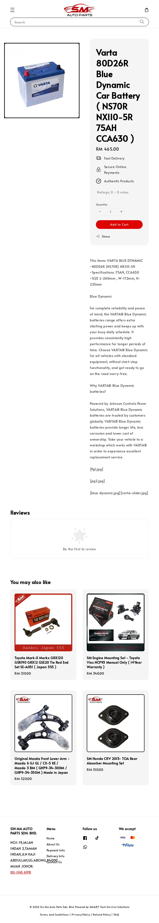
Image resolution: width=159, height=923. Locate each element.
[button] (12, 9)
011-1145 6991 (20, 872)
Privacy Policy (81, 914)
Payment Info (56, 850)
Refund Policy (102, 914)
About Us (53, 844)
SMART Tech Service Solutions (110, 907)
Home (50, 838)
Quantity (101, 204)
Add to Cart (119, 224)
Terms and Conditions (54, 914)
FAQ (116, 914)
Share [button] (103, 236)
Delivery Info (56, 856)
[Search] (142, 22)
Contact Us (54, 862)
